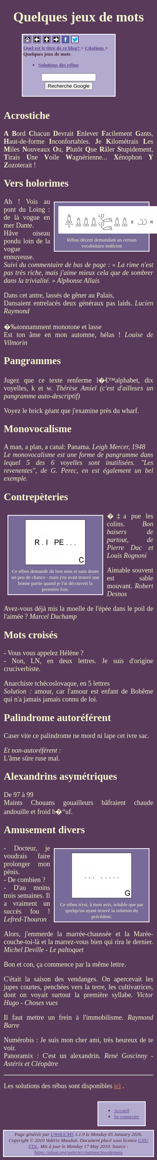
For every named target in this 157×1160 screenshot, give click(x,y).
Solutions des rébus (58, 65)
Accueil (121, 1110)
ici (117, 1086)
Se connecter (126, 1116)
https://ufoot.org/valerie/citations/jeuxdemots (78, 1152)
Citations (95, 48)
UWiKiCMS (61, 1134)
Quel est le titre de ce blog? (52, 48)
